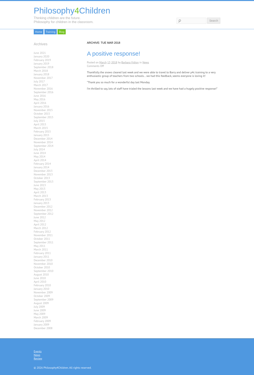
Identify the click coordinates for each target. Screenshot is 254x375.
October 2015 (42, 113)
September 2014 (43, 146)
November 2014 (43, 142)
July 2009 (39, 306)
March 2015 (41, 128)
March (103, 62)
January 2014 (41, 167)
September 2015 (43, 117)
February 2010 (42, 285)
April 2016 (40, 103)
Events (38, 351)
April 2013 (40, 192)
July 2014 (39, 149)
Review (38, 358)
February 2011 (42, 253)
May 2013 (39, 188)
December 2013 (43, 171)
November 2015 (43, 110)
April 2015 (40, 124)
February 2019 (42, 60)
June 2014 (40, 153)
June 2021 (40, 53)
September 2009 (43, 299)
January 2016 (41, 106)
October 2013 (42, 178)
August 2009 (41, 303)
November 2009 (43, 292)
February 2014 (42, 163)
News (145, 62)
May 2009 (39, 314)
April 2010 (40, 281)
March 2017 (41, 85)
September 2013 (43, 181)
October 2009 (42, 296)
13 (108, 62)
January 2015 (41, 135)
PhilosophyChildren (72, 10)
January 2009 (41, 324)
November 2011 (43, 235)
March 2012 (41, 228)
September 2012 (43, 214)
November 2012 (43, 210)
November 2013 (43, 174)
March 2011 (41, 249)
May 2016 (39, 99)
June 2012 (40, 217)
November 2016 (43, 88)
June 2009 (40, 310)
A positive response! (113, 53)
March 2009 (41, 317)
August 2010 (41, 274)
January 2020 (41, 56)
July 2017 (39, 81)
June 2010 (40, 278)
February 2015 (42, 131)
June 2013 (40, 185)
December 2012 (43, 206)
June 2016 (40, 96)
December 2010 (43, 260)
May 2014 (39, 156)
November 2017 (43, 78)
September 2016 (43, 92)
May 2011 (39, 246)
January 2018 (41, 74)
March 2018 (41, 70)
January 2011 (41, 256)
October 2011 (42, 239)
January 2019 (41, 63)
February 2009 (42, 321)
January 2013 (41, 203)
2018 (114, 62)
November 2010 (43, 264)
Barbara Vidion (130, 62)
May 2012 (39, 221)
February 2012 (42, 231)
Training (50, 32)
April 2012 (40, 224)
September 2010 (43, 271)
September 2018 (43, 67)
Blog (61, 32)
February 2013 (42, 199)
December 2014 (43, 138)
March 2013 (41, 196)
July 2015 (39, 121)
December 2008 (43, 328)
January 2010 (41, 289)
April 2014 (40, 160)
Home (38, 32)
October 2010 (42, 267)
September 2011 (43, 242)
